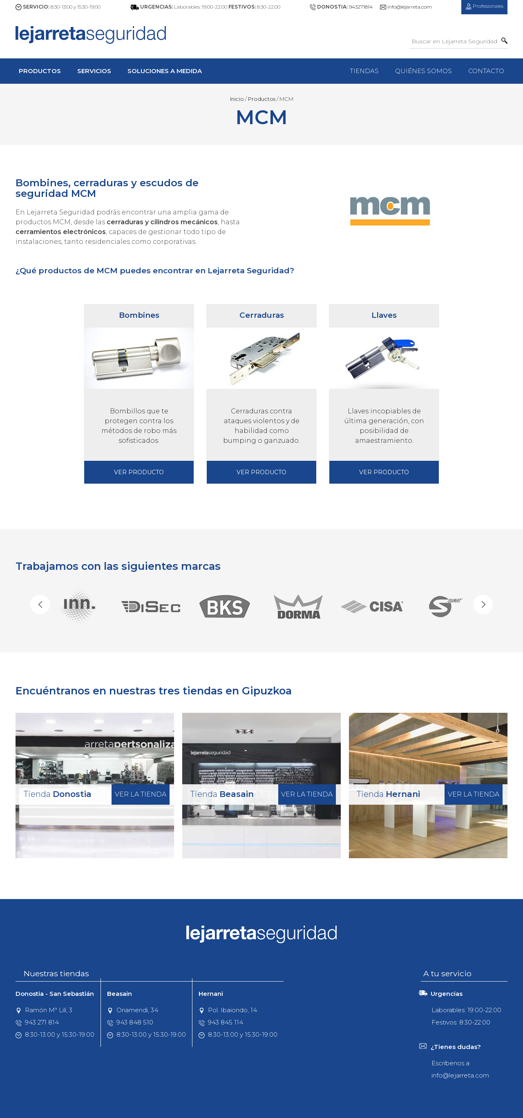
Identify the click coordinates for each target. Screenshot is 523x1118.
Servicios (94, 71)
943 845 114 (221, 1022)
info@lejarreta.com (409, 7)
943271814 (361, 7)
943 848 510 (130, 1022)
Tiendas (364, 71)
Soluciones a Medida (164, 71)
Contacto (486, 71)
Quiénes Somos (423, 71)
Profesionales (484, 6)
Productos (40, 71)
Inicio (237, 99)
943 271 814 (37, 1022)
